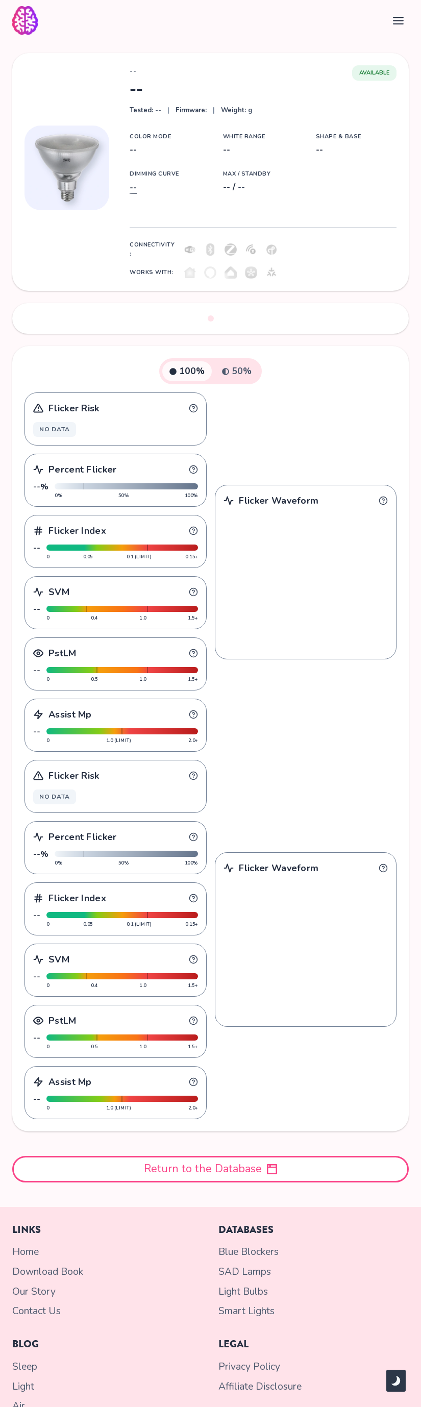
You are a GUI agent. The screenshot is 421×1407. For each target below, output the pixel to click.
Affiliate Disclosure (257, 1381)
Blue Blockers (247, 1253)
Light (22, 1381)
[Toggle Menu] (398, 20)
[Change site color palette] (396, 1381)
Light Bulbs (242, 1290)
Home (25, 1253)
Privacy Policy (247, 1362)
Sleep (24, 1362)
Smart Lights (244, 1308)
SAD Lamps (242, 1272)
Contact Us (34, 1308)
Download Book (45, 1272)
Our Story (32, 1290)
